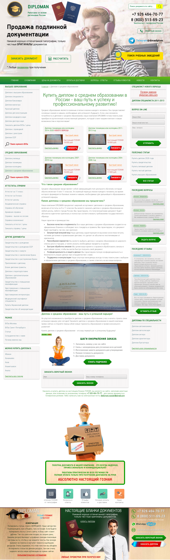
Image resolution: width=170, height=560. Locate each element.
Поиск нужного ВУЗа (19, 144)
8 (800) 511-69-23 (147, 20)
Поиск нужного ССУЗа (19, 177)
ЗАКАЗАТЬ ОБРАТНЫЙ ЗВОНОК (149, 538)
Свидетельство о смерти (15, 251)
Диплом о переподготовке (16, 271)
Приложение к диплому (15, 263)
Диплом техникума (13, 162)
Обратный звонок (153, 31)
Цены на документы (51, 80)
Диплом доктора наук (14, 121)
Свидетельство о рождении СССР (19, 247)
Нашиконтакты (119, 501)
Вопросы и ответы (67, 501)
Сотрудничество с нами (15, 336)
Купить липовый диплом (142, 169)
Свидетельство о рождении (17, 243)
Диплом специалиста (14, 96)
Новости (140, 80)
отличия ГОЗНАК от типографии (51, 501)
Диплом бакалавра (13, 101)
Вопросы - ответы (99, 80)
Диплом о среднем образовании (19, 171)
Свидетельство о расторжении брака (21, 259)
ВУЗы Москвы (11, 323)
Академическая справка (15, 204)
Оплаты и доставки (76, 80)
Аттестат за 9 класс (13, 196)
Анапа (7, 370)
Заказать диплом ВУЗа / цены (17, 125)
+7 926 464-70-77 (147, 14)
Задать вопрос (148, 242)
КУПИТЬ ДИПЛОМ (88, 521)
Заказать (72, 147)
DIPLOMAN (28, 511)
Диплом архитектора (141, 341)
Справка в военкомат (14, 220)
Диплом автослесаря (141, 333)
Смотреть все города (14, 376)
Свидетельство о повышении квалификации (17, 283)
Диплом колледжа (13, 166)
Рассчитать (60, 58)
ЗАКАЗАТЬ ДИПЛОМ (149, 544)
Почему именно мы (13, 340)
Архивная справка (13, 212)
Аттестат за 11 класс (14, 191)
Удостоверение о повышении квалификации (17, 289)
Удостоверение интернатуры (17, 294)
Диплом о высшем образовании (19, 92)
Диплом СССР (10, 137)
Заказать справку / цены (15, 228)
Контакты (155, 80)
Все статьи (148, 183)
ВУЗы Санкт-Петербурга (15, 327)
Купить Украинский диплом (16, 305)
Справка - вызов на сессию (16, 216)
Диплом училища (12, 158)
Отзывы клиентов (122, 80)
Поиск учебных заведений (143, 55)
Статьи (8, 332)
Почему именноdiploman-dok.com (148, 93)
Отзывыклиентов (85, 501)
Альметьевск (10, 366)
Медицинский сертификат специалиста (16, 300)
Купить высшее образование (144, 177)
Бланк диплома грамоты (15, 267)
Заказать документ (24, 58)
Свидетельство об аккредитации (19, 309)
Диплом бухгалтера (140, 345)
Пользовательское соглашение (31, 555)
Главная (14, 80)
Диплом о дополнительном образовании (16, 276)
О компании (30, 80)
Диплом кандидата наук (15, 117)
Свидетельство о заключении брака (20, 255)
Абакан (8, 354)
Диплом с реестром (13, 133)
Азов (7, 362)
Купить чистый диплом (141, 173)
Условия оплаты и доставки (102, 501)
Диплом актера (138, 337)
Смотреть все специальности (144, 351)
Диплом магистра (12, 105)
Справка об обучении (14, 208)
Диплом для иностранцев (16, 113)
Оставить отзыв (148, 313)
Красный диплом (12, 109)
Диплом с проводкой (14, 129)
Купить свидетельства (141, 165)
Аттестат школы (12, 200)
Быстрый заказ (72, 135)
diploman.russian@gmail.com (113, 396)
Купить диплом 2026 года (143, 160)
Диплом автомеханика (141, 328)
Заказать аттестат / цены (16, 224)
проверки (23, 67)
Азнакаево (9, 358)
